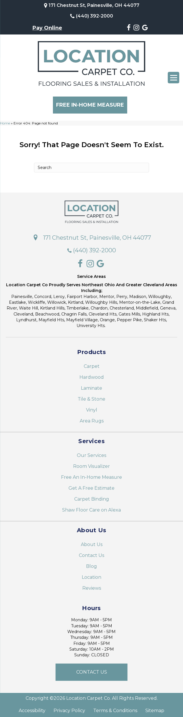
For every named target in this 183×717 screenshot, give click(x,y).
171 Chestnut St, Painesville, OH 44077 (94, 5)
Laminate (91, 386)
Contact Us (91, 553)
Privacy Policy (69, 709)
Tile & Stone (91, 397)
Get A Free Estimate (91, 486)
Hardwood (91, 375)
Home (5, 121)
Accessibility (32, 709)
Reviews (91, 586)
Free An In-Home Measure (91, 475)
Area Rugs (92, 419)
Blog (91, 564)
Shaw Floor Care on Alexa (91, 508)
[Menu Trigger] (173, 77)
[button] (91, 670)
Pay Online (47, 28)
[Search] (91, 165)
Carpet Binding (91, 497)
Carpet (92, 364)
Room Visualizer (91, 464)
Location (91, 575)
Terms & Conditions (115, 709)
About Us (91, 542)
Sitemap (154, 709)
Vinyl (91, 408)
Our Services (91, 453)
